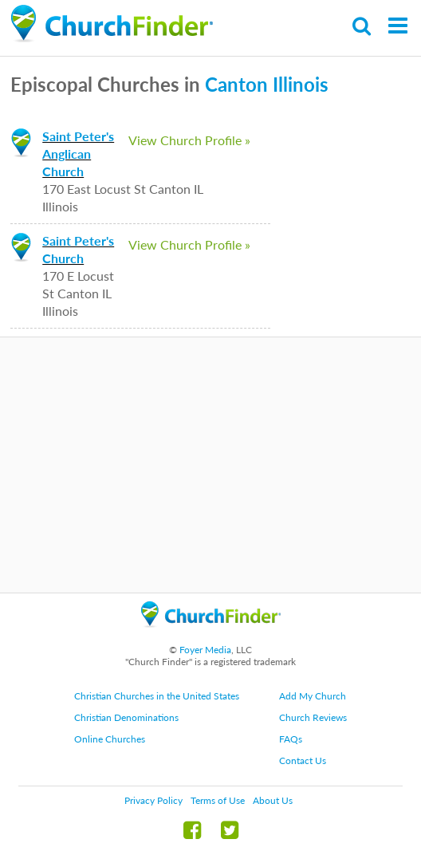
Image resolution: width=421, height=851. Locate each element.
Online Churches (109, 739)
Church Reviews (313, 717)
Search (362, 26)
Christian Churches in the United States (156, 696)
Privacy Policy (153, 800)
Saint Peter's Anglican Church (78, 153)
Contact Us (302, 760)
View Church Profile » (189, 140)
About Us (273, 800)
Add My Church (312, 696)
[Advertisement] (210, 465)
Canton (236, 84)
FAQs (290, 739)
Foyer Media (205, 650)
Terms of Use (218, 800)
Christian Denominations (126, 717)
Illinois (301, 84)
